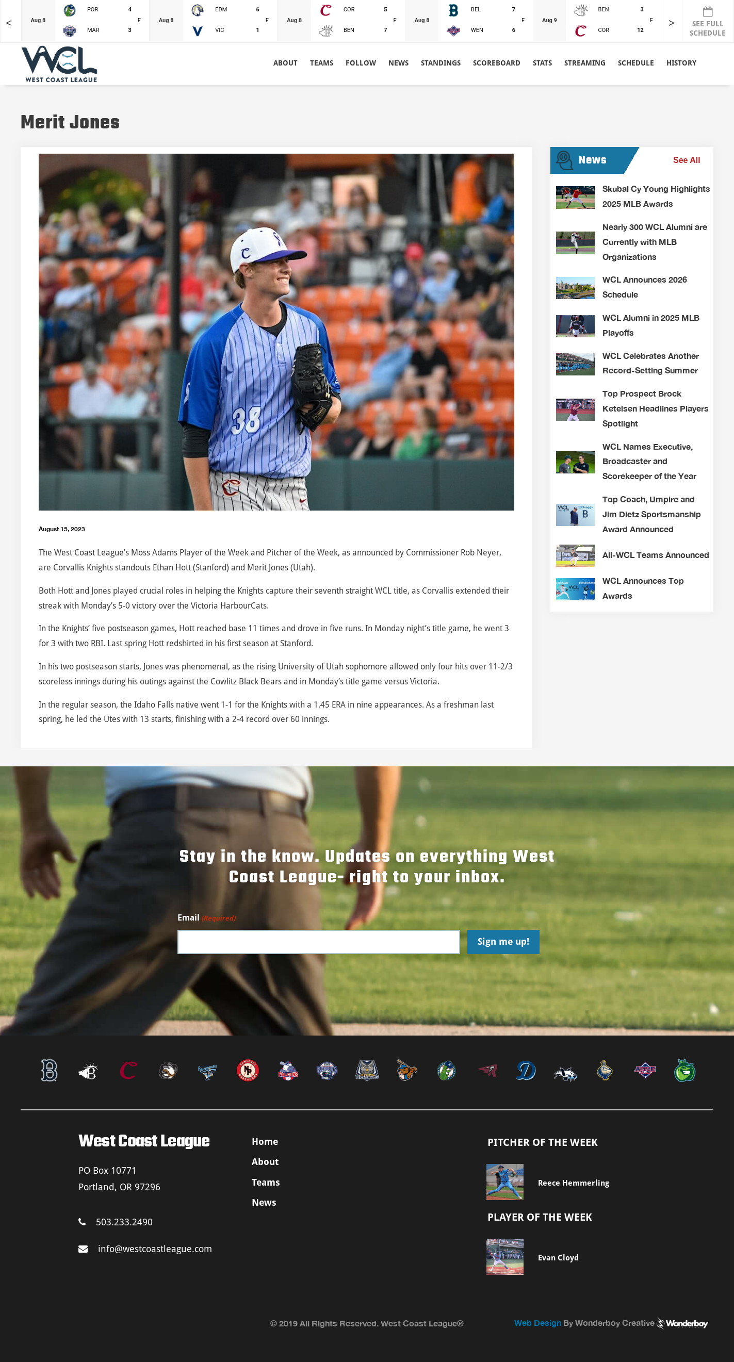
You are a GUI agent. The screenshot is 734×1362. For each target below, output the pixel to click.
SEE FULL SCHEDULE (708, 21)
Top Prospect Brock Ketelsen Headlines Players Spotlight (655, 408)
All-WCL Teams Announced (655, 555)
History (681, 63)
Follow (361, 63)
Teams (266, 1182)
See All (686, 160)
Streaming (585, 63)
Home (265, 1141)
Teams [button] (321, 63)
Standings (441, 63)
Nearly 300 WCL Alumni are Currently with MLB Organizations (654, 241)
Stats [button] (542, 63)
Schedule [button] (636, 63)
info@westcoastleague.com (145, 1248)
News (398, 63)
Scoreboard (496, 63)
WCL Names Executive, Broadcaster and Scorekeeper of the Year (649, 461)
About (285, 63)
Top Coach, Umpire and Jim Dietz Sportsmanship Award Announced (651, 514)
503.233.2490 (115, 1222)
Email (206, 918)
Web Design (537, 1322)
